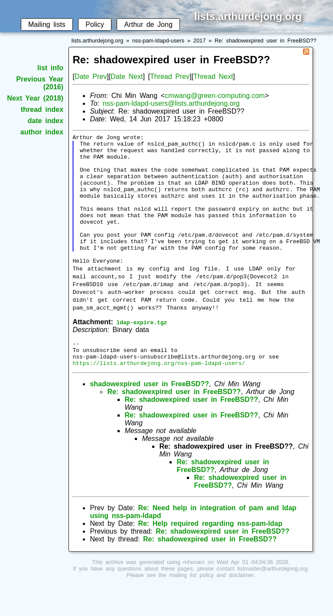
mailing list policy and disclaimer (211, 606)
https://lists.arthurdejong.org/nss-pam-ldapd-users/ (158, 394)
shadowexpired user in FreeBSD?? (149, 415)
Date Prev (91, 76)
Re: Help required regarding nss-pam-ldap (210, 554)
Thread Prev (169, 76)
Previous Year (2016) (39, 83)
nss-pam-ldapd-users (158, 40)
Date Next (127, 76)
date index (45, 120)
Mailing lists (46, 24)
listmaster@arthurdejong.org (272, 599)
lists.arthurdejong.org (98, 40)
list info (50, 68)
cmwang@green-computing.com (215, 95)
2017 (199, 40)
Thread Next (213, 76)
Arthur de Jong (148, 24)
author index (41, 132)
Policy (94, 24)
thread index (42, 109)
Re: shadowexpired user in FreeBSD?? (266, 40)
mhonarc (194, 593)
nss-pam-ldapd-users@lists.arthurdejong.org (171, 103)
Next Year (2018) (35, 98)
